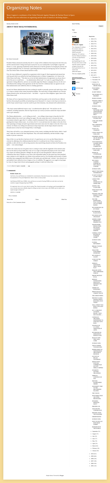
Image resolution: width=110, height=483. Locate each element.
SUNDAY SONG (96, 106)
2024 (92, 43)
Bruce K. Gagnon (78, 44)
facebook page (77, 88)
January (94, 450)
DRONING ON (96, 406)
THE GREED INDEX (97, 295)
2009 (92, 456)
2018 (92, 58)
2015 (92, 65)
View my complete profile (78, 73)
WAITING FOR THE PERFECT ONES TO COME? (97, 195)
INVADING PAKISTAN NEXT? (95, 402)
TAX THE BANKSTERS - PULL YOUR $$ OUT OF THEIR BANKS (97, 202)
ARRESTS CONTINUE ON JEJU (97, 377)
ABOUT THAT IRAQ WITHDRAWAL (22, 27)
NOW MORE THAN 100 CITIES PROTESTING (97, 397)
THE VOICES (95, 393)
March (94, 446)
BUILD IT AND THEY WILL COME (96, 339)
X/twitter (76, 93)
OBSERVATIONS (96, 416)
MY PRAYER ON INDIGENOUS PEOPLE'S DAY (97, 334)
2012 (92, 72)
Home (37, 199)
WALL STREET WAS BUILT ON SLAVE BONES (97, 306)
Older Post (64, 199)
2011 (92, 75)
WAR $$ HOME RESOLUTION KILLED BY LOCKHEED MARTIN (96, 227)
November (95, 79)
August (94, 433)
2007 (92, 461)
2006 (92, 463)
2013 (92, 70)
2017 (92, 60)
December (95, 77)
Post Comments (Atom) (19, 202)
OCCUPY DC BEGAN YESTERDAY (96, 358)
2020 (92, 53)
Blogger (62, 475)
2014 (92, 68)
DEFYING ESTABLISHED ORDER (97, 382)
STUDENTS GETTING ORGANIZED (96, 371)
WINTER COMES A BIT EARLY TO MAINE (97, 102)
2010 (92, 453)
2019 (92, 55)
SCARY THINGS (96, 92)
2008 (92, 458)
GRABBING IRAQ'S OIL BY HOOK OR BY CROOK (97, 138)
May (93, 441)
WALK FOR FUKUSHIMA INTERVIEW (96, 251)
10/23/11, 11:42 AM (15, 192)
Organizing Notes (24, 7)
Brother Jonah (14, 173)
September (95, 431)
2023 (92, 46)
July (93, 436)
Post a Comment (13, 195)
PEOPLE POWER (96, 98)
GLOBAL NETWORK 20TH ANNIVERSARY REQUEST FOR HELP (97, 111)
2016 (92, 63)
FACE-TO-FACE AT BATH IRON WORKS (97, 423)
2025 (92, 41)
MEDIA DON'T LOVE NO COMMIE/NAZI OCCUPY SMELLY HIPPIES (97, 364)
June (93, 438)
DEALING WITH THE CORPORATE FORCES (97, 271)
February (94, 448)
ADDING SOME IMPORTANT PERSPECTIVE (96, 220)
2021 (92, 51)
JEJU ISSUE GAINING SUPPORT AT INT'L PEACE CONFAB (96, 163)
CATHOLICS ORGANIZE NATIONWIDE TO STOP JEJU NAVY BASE (97, 320)
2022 (92, 48)
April (93, 443)
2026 (92, 39)
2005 (92, 465)
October (94, 82)
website (76, 82)
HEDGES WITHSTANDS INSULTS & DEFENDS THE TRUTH (97, 282)
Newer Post (10, 199)
